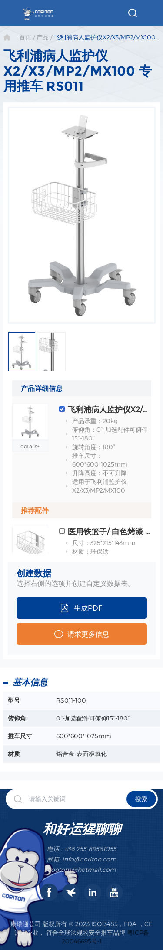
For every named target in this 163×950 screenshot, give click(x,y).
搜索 (141, 798)
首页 (25, 37)
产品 (43, 37)
